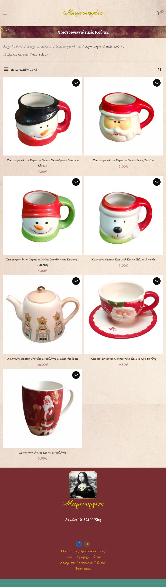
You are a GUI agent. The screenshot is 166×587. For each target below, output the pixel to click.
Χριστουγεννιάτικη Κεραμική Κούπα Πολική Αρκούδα (123, 259)
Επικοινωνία (84, 567)
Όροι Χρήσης (69, 556)
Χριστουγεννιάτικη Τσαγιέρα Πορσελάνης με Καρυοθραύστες (43, 361)
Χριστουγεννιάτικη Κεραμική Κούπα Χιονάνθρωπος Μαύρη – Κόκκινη (42, 163)
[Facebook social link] (79, 549)
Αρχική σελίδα (13, 46)
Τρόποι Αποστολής (92, 556)
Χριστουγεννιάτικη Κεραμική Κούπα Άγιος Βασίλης (123, 160)
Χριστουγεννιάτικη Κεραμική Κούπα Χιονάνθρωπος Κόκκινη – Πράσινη (42, 262)
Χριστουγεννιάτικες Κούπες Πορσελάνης (42, 457)
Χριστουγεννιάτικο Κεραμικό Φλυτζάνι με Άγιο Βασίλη (124, 358)
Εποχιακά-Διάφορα (39, 46)
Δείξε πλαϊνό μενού (24, 69)
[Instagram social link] (87, 549)
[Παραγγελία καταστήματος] (159, 69)
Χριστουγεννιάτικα (68, 46)
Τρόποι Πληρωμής (76, 562)
